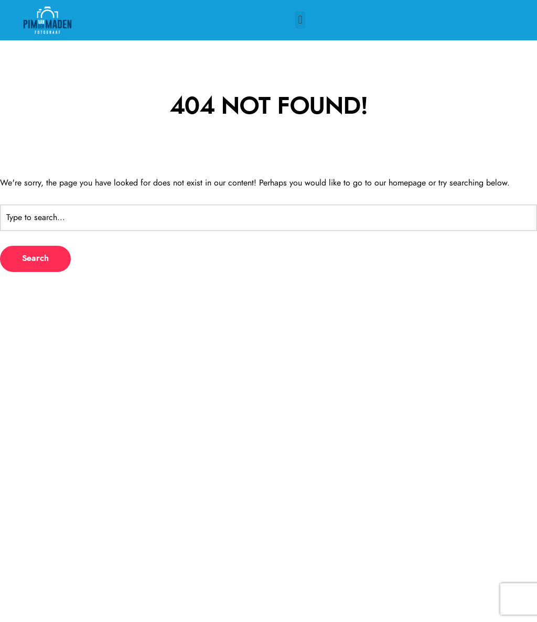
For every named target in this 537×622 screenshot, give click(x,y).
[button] (300, 20)
